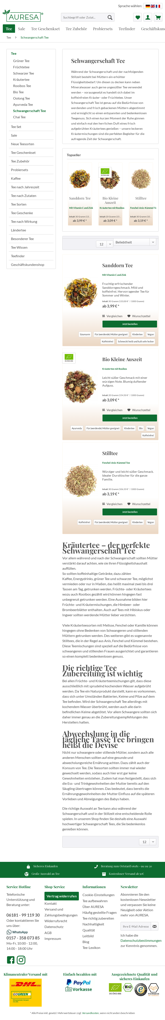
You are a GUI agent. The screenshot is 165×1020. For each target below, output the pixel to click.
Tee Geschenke (22, 213)
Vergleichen (112, 316)
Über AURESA (93, 907)
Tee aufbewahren (95, 901)
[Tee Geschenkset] (45, 28)
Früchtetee (21, 67)
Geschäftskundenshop (27, 264)
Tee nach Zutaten (23, 195)
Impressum (52, 938)
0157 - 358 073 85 (23, 937)
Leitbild (88, 936)
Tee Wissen (19, 247)
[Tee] (9, 28)
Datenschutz (53, 927)
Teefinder (18, 256)
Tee (14, 53)
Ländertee (18, 230)
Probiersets (19, 170)
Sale (14, 135)
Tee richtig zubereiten (98, 918)
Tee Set (16, 127)
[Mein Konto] (148, 17)
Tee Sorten (18, 204)
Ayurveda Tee (23, 104)
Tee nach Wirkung (24, 221)
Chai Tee (19, 117)
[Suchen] (110, 17)
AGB (48, 933)
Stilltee (141, 198)
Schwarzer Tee (23, 73)
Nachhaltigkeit (93, 924)
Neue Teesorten (22, 144)
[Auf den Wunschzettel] (138, 316)
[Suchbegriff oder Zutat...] (88, 17)
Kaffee (16, 178)
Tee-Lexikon (91, 947)
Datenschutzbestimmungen (141, 940)
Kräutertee (21, 79)
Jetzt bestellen (130, 324)
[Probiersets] (103, 28)
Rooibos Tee (22, 86)
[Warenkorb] (158, 17)
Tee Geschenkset (23, 152)
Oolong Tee (21, 98)
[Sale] (21, 28)
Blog (85, 942)
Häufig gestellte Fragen (99, 912)
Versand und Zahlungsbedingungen (61, 912)
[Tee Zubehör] (76, 28)
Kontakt (50, 903)
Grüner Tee (21, 61)
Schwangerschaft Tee (29, 111)
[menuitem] (88, 19)
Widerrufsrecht (55, 921)
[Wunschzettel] (137, 17)
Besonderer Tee (22, 239)
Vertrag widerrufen (62, 896)
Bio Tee (18, 92)
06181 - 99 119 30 (141, 866)
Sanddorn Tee (80, 198)
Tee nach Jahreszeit (25, 187)
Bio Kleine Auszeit (110, 200)
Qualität (88, 930)
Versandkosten (90, 1013)
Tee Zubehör (20, 161)
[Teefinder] (127, 28)
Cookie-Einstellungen (98, 895)
